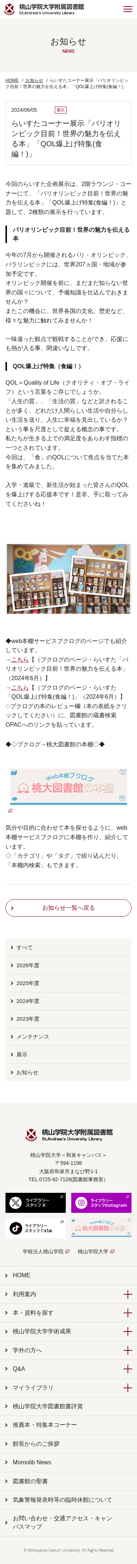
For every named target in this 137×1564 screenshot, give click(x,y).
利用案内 (24, 1294)
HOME (12, 80)
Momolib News (32, 1462)
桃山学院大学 (93, 1251)
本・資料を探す (33, 1313)
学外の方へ (27, 1350)
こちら (20, 659)
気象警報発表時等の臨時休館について (62, 1500)
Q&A (19, 1369)
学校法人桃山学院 (43, 1251)
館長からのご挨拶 (36, 1444)
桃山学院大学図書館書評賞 (48, 1406)
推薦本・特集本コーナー (45, 1425)
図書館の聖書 (30, 1481)
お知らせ (34, 80)
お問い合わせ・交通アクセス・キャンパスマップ (62, 1522)
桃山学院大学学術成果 (42, 1331)
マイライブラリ (33, 1388)
